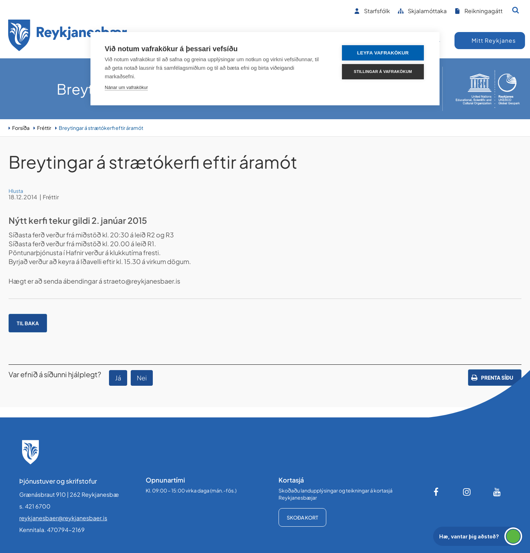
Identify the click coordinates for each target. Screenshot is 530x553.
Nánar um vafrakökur (126, 87)
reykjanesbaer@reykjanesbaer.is (63, 518)
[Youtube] (497, 492)
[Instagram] (467, 492)
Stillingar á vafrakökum (383, 71)
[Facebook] (437, 492)
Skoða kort (302, 517)
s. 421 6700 (35, 506)
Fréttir (44, 128)
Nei (142, 378)
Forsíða (21, 128)
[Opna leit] (515, 10)
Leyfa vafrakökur (383, 53)
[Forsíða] (67, 36)
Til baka (28, 323)
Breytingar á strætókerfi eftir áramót (101, 128)
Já (118, 378)
